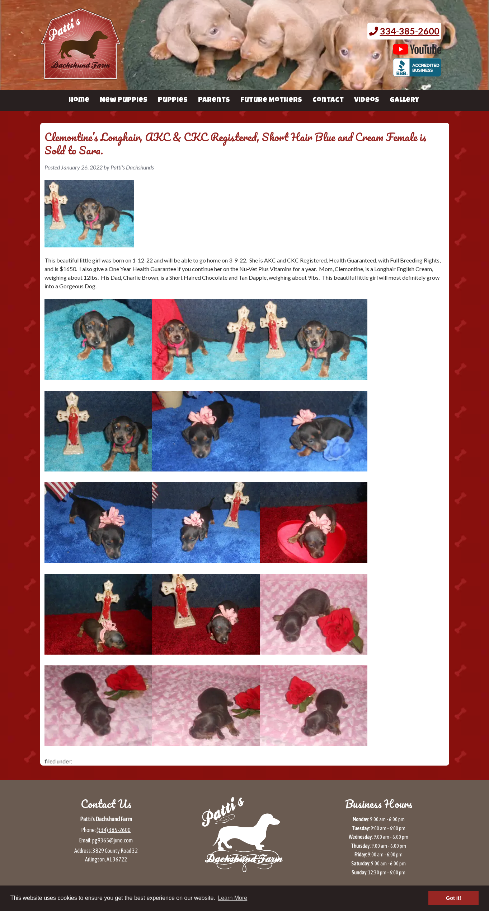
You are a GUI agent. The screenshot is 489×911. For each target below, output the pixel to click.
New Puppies (123, 100)
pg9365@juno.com (112, 840)
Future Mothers (271, 100)
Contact (328, 100)
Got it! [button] (453, 898)
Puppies (173, 100)
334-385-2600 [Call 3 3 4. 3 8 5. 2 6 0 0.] (409, 30)
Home (79, 100)
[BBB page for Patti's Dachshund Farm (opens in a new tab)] (417, 73)
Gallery (404, 100)
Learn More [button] (232, 898)
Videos (366, 100)
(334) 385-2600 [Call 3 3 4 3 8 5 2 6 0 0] (114, 830)
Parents (214, 100)
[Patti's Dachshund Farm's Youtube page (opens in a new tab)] (417, 51)
